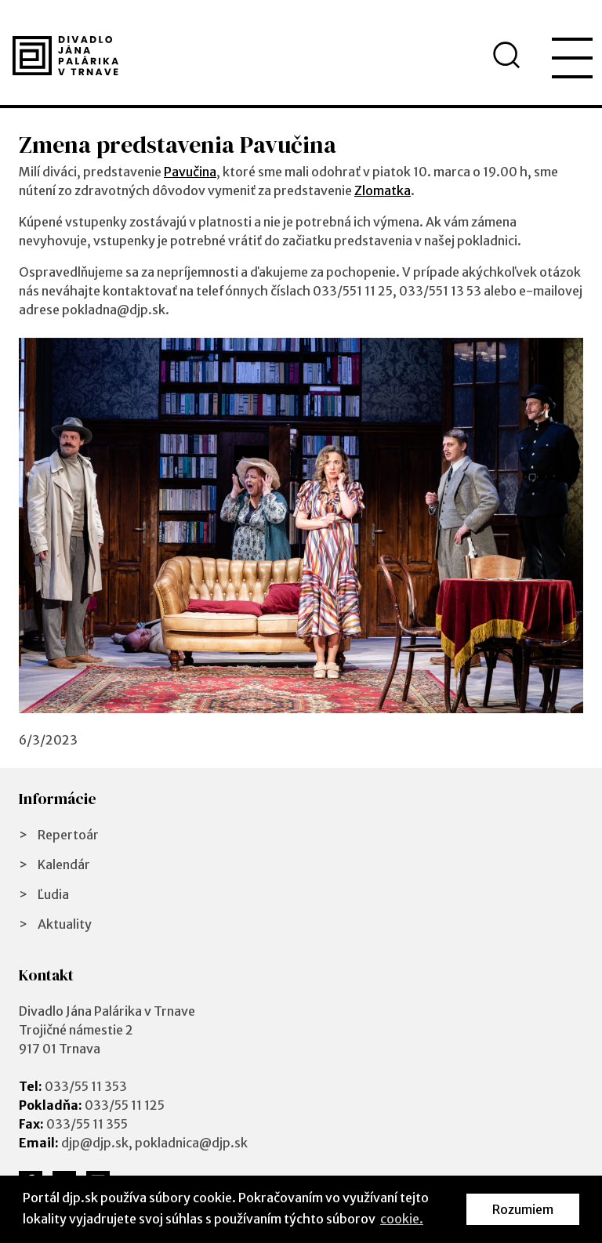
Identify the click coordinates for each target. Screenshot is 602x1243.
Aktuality (65, 924)
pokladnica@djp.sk (191, 1143)
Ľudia (53, 894)
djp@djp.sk (95, 1143)
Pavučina (190, 171)
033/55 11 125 (125, 1105)
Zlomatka (382, 190)
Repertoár (68, 835)
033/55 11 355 (87, 1124)
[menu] (572, 58)
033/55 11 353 (86, 1086)
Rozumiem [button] (522, 1209)
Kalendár (64, 864)
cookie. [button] (401, 1219)
